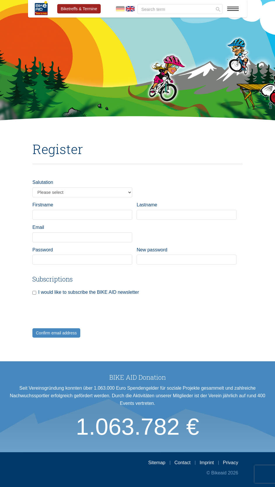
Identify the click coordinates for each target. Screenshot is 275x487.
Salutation (42, 182)
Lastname (147, 204)
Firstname (42, 204)
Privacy (230, 463)
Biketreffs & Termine (79, 8)
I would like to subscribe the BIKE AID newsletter (88, 292)
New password (152, 249)
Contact (183, 463)
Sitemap (157, 463)
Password (42, 249)
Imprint (207, 463)
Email (38, 227)
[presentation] (76, 316)
